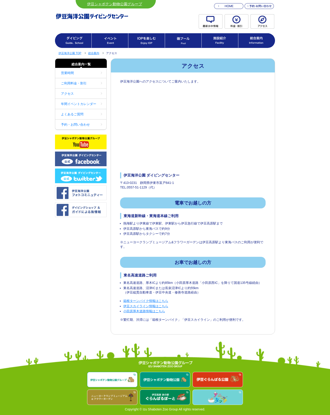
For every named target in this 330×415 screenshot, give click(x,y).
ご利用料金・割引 (74, 83)
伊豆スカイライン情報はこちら (145, 306)
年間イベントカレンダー (78, 104)
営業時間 (67, 73)
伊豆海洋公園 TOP (69, 53)
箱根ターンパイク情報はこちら (145, 301)
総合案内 (93, 53)
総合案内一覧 (81, 64)
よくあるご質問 (72, 114)
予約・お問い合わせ (75, 124)
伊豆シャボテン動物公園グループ (114, 4)
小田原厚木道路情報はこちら (144, 311)
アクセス (67, 93)
